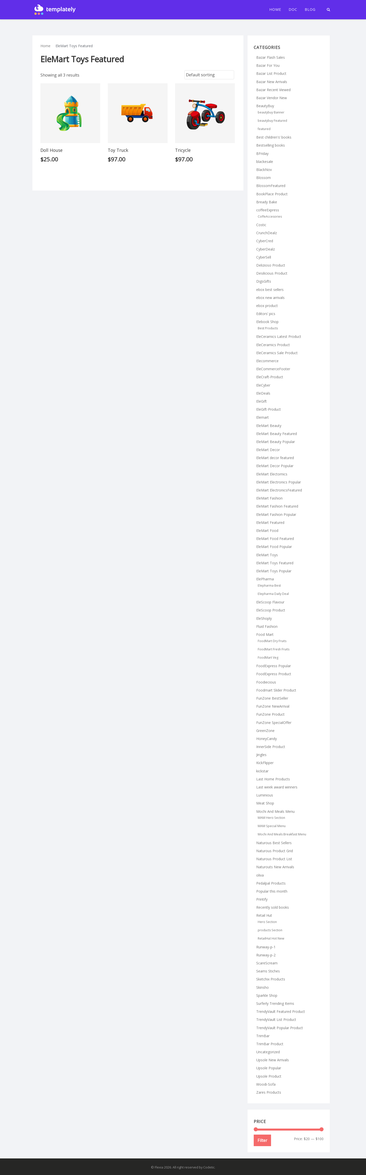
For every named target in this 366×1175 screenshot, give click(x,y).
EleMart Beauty (268, 425)
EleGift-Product (268, 409)
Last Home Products (273, 779)
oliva (260, 875)
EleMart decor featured (275, 457)
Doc (293, 9)
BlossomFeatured (270, 185)
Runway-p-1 (266, 947)
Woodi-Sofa (266, 1084)
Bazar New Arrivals (271, 81)
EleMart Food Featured (275, 538)
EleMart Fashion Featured (277, 506)
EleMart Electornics (271, 474)
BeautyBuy (265, 105)
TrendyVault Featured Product (280, 1011)
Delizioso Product (270, 265)
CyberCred (264, 240)
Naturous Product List (274, 858)
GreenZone (265, 730)
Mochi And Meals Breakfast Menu (282, 834)
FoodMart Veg (268, 657)
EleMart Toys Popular (273, 571)
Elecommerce (267, 360)
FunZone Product (270, 714)
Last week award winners (276, 787)
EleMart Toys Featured (274, 563)
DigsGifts (263, 281)
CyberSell (263, 257)
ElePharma (265, 579)
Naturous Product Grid (274, 850)
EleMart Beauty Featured (276, 433)
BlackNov (264, 169)
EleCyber (263, 385)
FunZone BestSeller (272, 698)
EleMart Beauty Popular (275, 441)
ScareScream (267, 963)
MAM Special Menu (272, 826)
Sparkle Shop (266, 995)
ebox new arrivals (270, 297)
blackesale (264, 161)
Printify (262, 899)
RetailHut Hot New (271, 938)
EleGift (261, 401)
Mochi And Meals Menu (275, 811)
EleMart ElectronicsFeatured (279, 490)
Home (275, 9)
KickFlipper (265, 762)
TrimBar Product (269, 1043)
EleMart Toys (267, 554)
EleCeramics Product (273, 344)
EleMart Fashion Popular (276, 514)
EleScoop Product (270, 610)
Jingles (261, 754)
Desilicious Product (271, 273)
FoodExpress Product (273, 673)
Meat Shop (265, 803)
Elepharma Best (269, 585)
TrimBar (263, 1035)
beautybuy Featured (272, 120)
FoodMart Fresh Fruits (273, 649)
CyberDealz (265, 249)
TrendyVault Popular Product (279, 1027)
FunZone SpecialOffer (273, 722)
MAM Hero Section (271, 818)
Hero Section (267, 922)
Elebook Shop (267, 321)
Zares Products (268, 1092)
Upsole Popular (268, 1068)
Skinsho (262, 987)
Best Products (268, 328)
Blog (310, 9)
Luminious (264, 795)
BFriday (262, 153)
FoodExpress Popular (273, 665)
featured (264, 129)
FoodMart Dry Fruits (272, 641)
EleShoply (264, 618)
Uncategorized (268, 1051)
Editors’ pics (265, 313)
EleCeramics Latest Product (278, 336)
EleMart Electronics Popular (278, 482)
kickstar (262, 771)
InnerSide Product (270, 746)
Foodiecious (266, 682)
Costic (261, 224)
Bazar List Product (271, 73)
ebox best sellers (270, 289)
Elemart (262, 417)
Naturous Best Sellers (274, 842)
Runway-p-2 (266, 955)
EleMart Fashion (269, 498)
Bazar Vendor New (271, 97)
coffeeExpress (267, 210)
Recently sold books (272, 907)
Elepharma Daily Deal (273, 594)
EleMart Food (267, 530)
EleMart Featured (270, 522)
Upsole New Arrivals (272, 1060)
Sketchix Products (270, 979)
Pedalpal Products (271, 883)
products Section (270, 930)
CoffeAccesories (270, 216)
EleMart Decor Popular (274, 465)
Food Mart (265, 634)
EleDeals (263, 393)
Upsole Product (268, 1076)
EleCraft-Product (269, 377)
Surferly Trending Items (275, 1003)
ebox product (267, 305)
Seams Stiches (268, 971)
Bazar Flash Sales (270, 57)
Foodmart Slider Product (276, 690)
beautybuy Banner (271, 112)
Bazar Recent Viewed (273, 89)
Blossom (263, 177)
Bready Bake (266, 202)
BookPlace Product (272, 194)
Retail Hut (264, 915)
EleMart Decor (268, 449)
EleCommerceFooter (273, 368)
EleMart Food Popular (274, 546)
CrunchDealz (266, 232)
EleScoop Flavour (270, 602)
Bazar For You (268, 65)
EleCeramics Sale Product (277, 352)
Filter (262, 1140)
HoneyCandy (266, 738)
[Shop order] (209, 74)
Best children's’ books (273, 137)
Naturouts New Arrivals (275, 866)
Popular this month (271, 891)
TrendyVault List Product (276, 1019)
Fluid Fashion (267, 626)
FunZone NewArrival (272, 706)
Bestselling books (270, 145)
